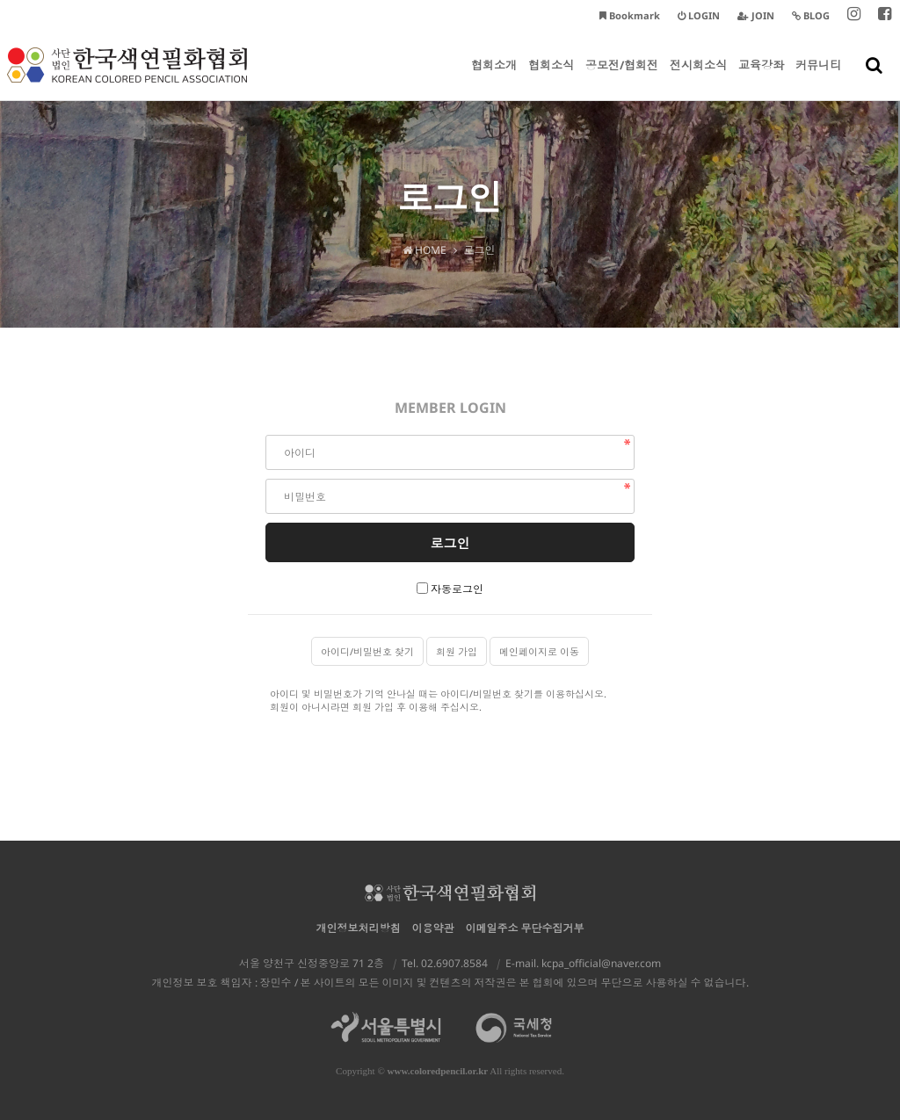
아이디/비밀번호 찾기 (367, 651)
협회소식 (551, 78)
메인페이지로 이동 (539, 651)
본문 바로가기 (0, 0)
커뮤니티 (818, 78)
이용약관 (433, 928)
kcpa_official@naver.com (601, 963)
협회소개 (494, 78)
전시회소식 (698, 78)
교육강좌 (761, 78)
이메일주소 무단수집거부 (525, 928)
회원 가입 (456, 651)
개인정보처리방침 (358, 928)
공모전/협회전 (621, 78)
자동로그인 (457, 589)
